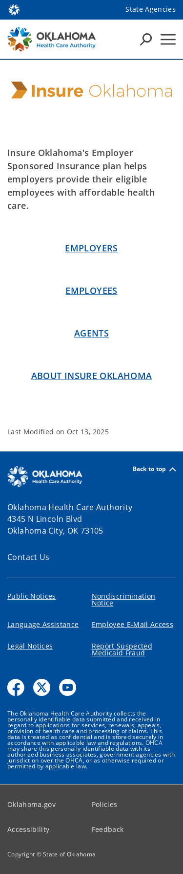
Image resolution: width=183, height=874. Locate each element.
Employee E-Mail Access (132, 624)
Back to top (154, 469)
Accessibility (28, 829)
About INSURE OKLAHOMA (91, 375)
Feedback (108, 829)
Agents (91, 333)
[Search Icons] (146, 39)
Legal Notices (30, 645)
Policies (105, 804)
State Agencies (150, 9)
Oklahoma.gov (31, 804)
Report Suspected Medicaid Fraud (122, 649)
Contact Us (28, 557)
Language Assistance (43, 624)
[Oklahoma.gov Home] (14, 9)
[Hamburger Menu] (168, 39)
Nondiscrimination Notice (124, 599)
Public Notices (31, 596)
